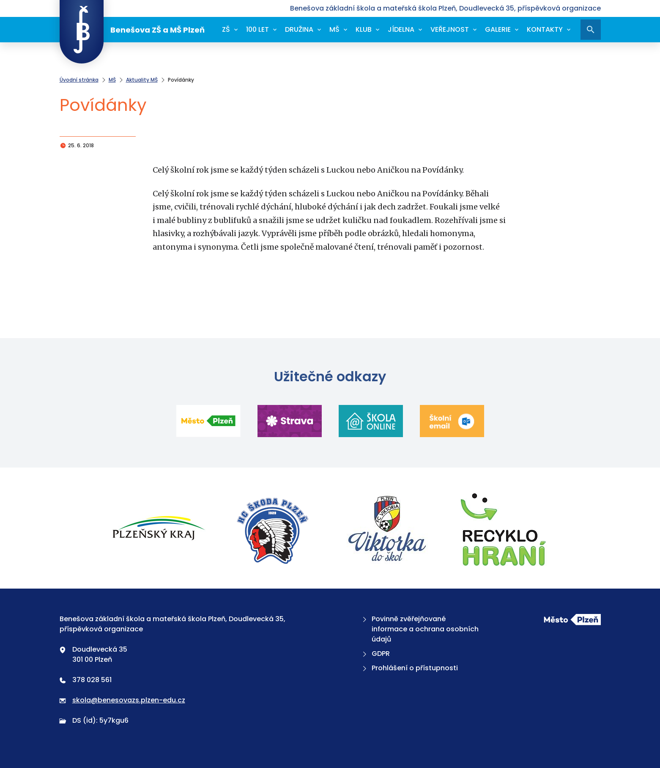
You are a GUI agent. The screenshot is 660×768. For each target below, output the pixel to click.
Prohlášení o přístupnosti (409, 668)
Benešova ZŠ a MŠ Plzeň (132, 29)
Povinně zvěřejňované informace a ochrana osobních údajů (420, 629)
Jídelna (401, 29)
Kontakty (545, 29)
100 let (257, 29)
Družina (299, 29)
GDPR (375, 653)
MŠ (334, 29)
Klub (364, 29)
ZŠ (226, 29)
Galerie (498, 29)
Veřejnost (449, 29)
